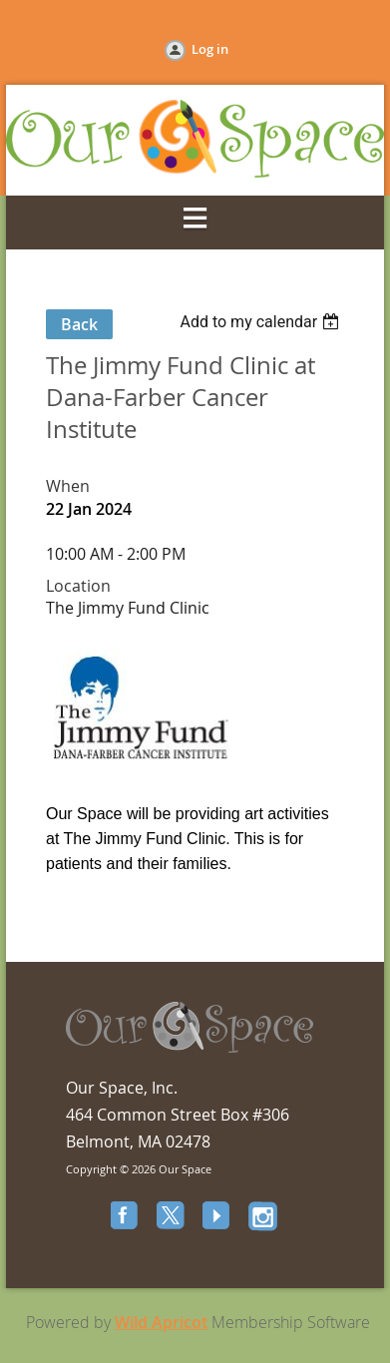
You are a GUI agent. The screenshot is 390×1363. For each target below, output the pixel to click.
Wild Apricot (161, 1322)
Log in (210, 49)
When (68, 486)
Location (78, 586)
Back (79, 324)
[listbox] (262, 321)
